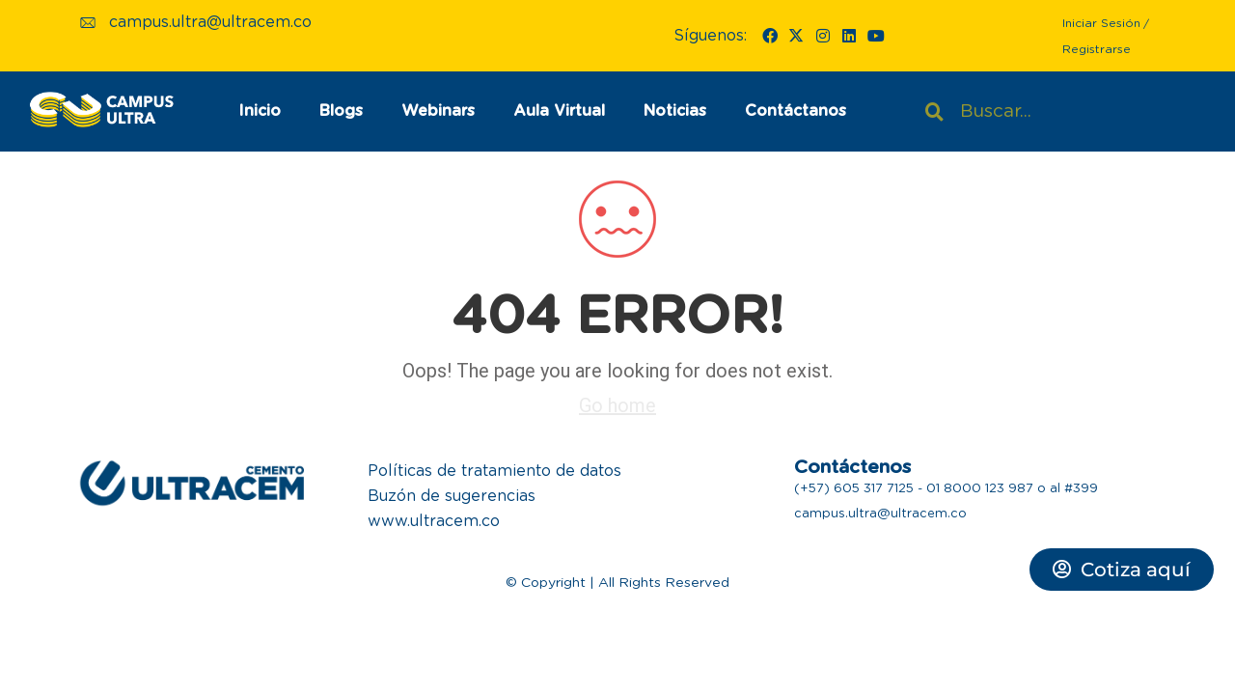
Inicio (259, 111)
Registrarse (1096, 49)
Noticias (675, 111)
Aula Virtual (559, 111)
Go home (617, 405)
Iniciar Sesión (1101, 23)
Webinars (438, 111)
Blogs (341, 111)
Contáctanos (795, 111)
